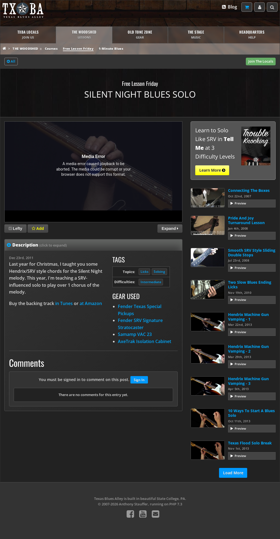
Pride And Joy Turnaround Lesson (246, 220)
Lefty (15, 228)
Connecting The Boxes (249, 190)
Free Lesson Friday (78, 48)
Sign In (139, 379)
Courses (51, 48)
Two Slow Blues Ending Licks (249, 284)
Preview (240, 203)
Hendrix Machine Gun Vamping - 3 (248, 381)
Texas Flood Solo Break (250, 443)
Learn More (212, 170)
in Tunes (64, 303)
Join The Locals (260, 61)
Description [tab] (39, 245)
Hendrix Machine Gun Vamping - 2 (248, 349)
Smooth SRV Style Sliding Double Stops (251, 252)
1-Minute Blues (111, 48)
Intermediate (151, 282)
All (11, 61)
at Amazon (91, 303)
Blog (229, 6)
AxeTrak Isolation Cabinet (144, 341)
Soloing (159, 272)
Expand (170, 228)
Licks (144, 272)
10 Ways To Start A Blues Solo (251, 413)
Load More (233, 472)
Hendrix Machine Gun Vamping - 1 (248, 317)
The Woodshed (25, 48)
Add (38, 228)
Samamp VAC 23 (135, 334)
